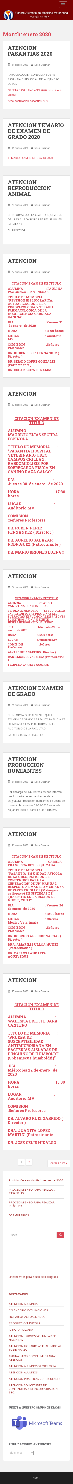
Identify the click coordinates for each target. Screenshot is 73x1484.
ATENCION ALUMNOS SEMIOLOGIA (32, 1366)
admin (36, 1477)
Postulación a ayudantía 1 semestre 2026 (36, 1180)
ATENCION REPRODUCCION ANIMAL (29, 188)
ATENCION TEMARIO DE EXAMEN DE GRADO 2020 (36, 131)
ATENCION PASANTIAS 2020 (30, 50)
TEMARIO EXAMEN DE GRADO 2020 (30, 158)
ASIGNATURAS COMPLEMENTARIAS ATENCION (32, 1357)
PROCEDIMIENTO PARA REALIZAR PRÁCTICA (32, 1204)
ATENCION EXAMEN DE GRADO (35, 691)
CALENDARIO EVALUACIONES (28, 1310)
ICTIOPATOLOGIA (21, 1329)
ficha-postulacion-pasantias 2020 (28, 101)
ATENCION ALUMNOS (23, 1304)
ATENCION (22, 260)
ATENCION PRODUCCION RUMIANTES (26, 765)
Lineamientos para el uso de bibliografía (33, 1277)
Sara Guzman (42, 64)
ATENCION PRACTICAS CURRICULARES (34, 1379)
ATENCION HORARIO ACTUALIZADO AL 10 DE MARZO (35, 1347)
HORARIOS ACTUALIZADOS (27, 1317)
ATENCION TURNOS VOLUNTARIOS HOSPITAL (32, 1337)
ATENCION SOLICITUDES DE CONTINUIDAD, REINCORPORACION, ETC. (33, 1388)
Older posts (58, 1163)
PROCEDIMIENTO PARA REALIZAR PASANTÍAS (32, 1191)
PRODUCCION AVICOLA (24, 1323)
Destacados (18, 1294)
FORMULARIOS (19, 1215)
